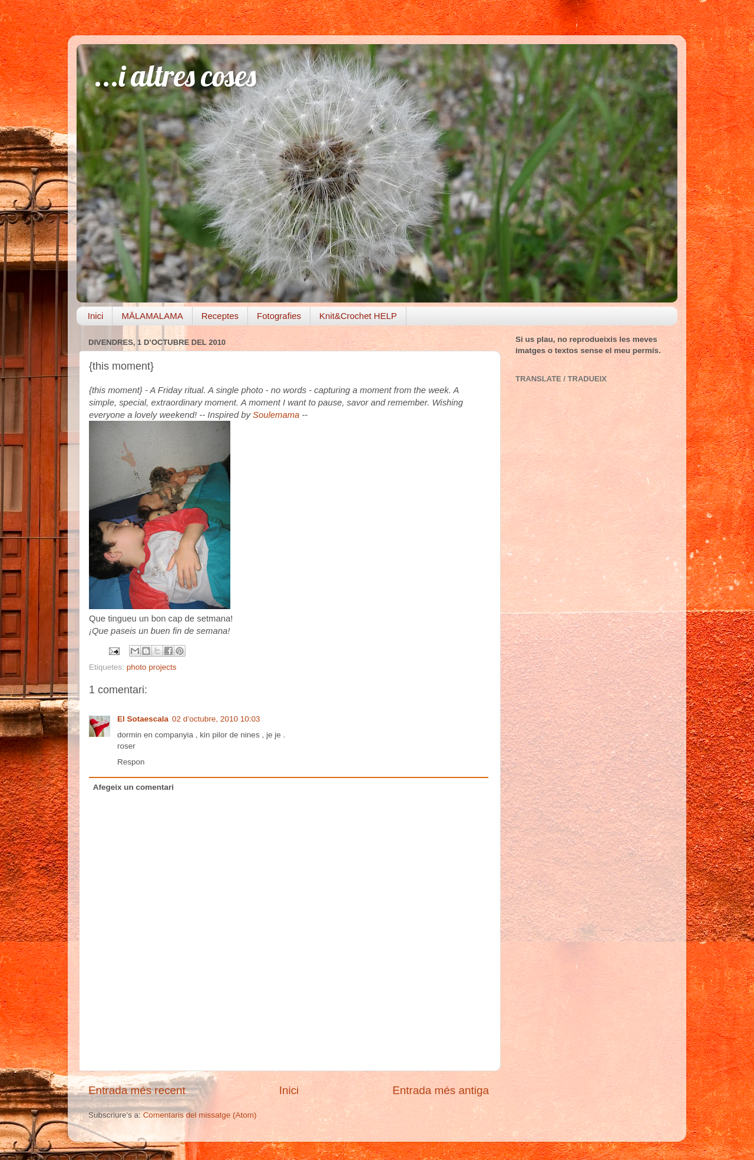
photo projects (152, 667)
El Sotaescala (142, 718)
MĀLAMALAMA (152, 316)
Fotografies (279, 316)
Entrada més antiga (440, 1090)
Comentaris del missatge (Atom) (200, 1115)
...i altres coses (175, 75)
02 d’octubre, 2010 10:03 (216, 718)
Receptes (220, 316)
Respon (131, 761)
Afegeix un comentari (133, 787)
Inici (96, 316)
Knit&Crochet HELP (358, 316)
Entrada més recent (137, 1090)
